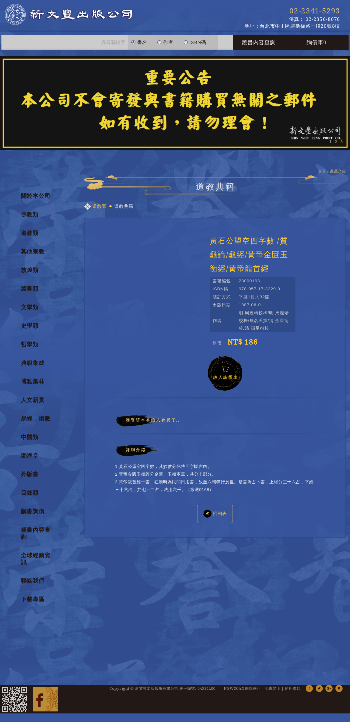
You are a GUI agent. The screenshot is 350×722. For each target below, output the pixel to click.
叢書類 (30, 288)
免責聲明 (273, 688)
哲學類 (30, 344)
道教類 (30, 233)
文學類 (30, 307)
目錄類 (30, 492)
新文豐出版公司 (68, 14)
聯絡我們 (33, 580)
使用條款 (293, 688)
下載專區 (33, 599)
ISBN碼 (194, 40)
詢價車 (317, 42)
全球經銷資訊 (36, 559)
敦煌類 (30, 270)
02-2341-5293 (314, 11)
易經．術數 (36, 418)
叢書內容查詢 (259, 42)
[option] (175, 103)
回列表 (215, 513)
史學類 (30, 325)
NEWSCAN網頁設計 (242, 688)
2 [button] (336, 142)
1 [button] (330, 142)
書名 (139, 40)
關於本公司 (36, 195)
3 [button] (341, 142)
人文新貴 (33, 400)
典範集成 (33, 362)
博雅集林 (33, 381)
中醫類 (30, 437)
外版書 (30, 474)
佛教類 (30, 214)
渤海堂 (30, 455)
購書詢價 (33, 511)
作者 (165, 40)
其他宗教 (33, 251)
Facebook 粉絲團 (45, 699)
